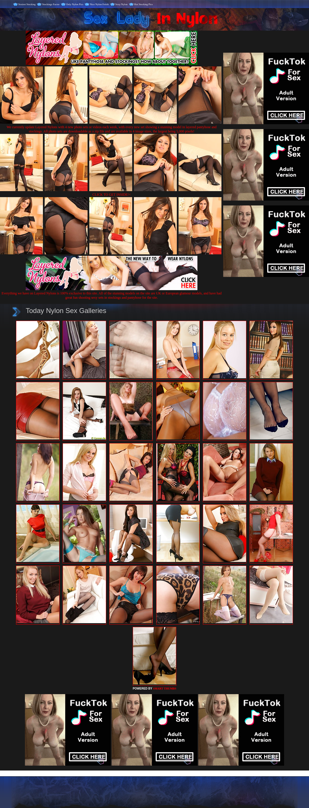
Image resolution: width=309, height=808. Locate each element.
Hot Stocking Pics (143, 4)
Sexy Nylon (121, 4)
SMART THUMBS (164, 688)
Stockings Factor (51, 4)
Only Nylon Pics (74, 4)
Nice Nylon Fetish (99, 4)
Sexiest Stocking (26, 4)
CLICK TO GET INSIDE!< (111, 195)
